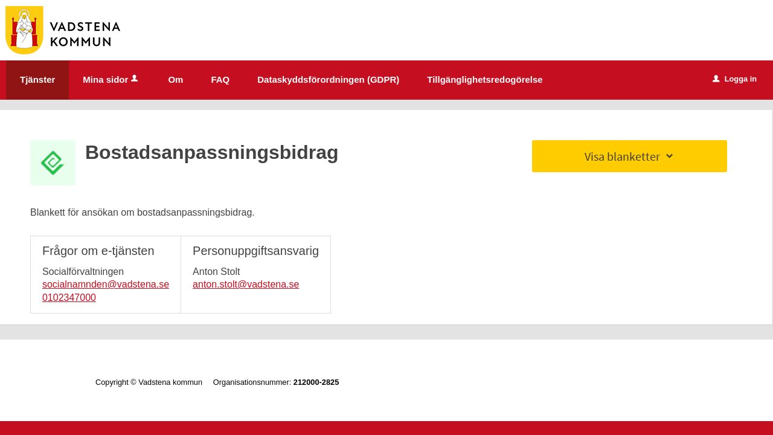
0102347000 (69, 297)
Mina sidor (111, 79)
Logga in (735, 78)
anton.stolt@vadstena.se (246, 284)
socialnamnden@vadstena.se (105, 284)
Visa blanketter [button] (630, 156)
